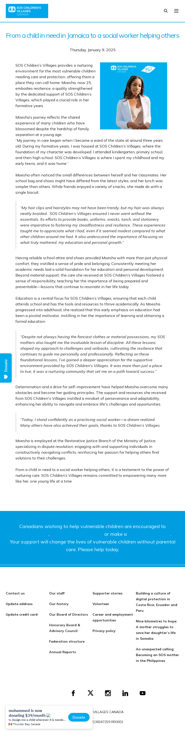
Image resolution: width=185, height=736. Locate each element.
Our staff (57, 593)
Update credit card (22, 614)
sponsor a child (31, 534)
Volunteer (100, 604)
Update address (19, 604)
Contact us (15, 593)
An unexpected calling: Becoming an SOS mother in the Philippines (157, 655)
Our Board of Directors (68, 614)
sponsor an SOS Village (77, 534)
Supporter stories (107, 593)
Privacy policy (104, 631)
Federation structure (67, 641)
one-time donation (149, 534)
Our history (59, 604)
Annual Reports (62, 652)
